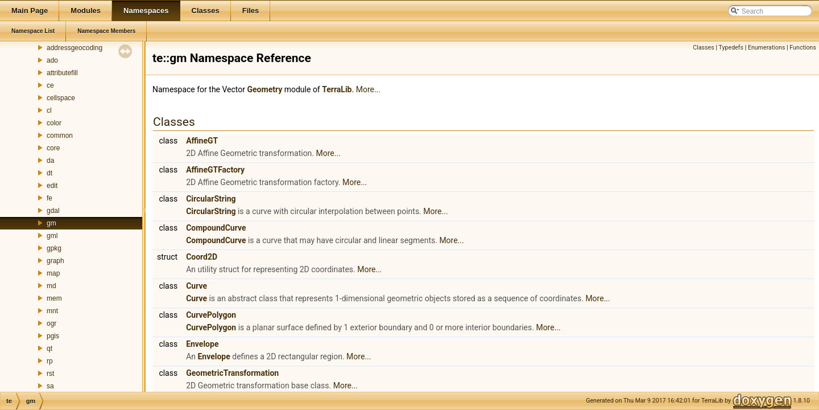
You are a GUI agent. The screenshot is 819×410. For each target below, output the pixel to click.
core (53, 148)
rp (50, 361)
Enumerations (766, 47)
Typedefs (730, 47)
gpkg (54, 248)
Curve (196, 285)
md (51, 286)
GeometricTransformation (232, 373)
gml (52, 236)
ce (50, 85)
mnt (52, 311)
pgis (53, 336)
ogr (51, 323)
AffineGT (202, 140)
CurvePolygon (211, 314)
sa (50, 386)
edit (52, 186)
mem (54, 298)
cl (49, 110)
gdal (53, 211)
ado (52, 60)
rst (50, 374)
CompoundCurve (216, 227)
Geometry (265, 89)
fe (49, 198)
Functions (802, 47)
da (50, 161)
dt (49, 173)
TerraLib (336, 89)
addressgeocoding (74, 48)
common (60, 136)
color (54, 123)
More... (368, 89)
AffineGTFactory (215, 169)
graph (55, 261)
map (53, 273)
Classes (703, 47)
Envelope (202, 343)
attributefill (62, 73)
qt (49, 348)
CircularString (210, 198)
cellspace (61, 98)
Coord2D (201, 256)
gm (51, 223)
